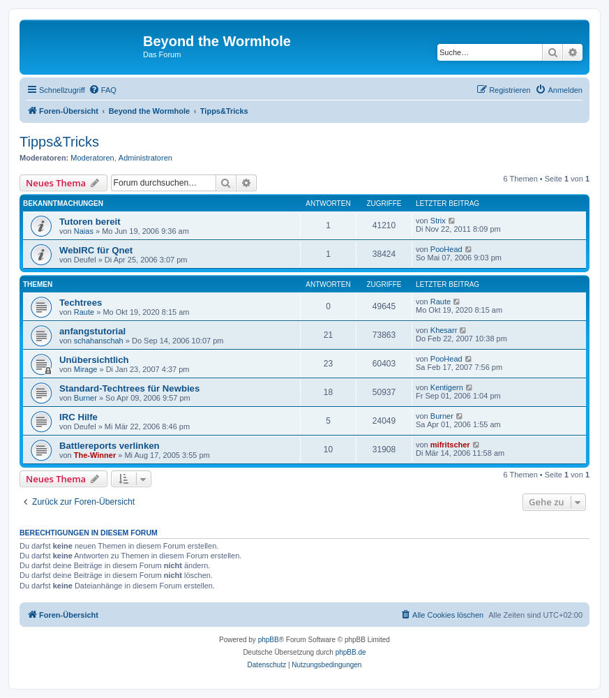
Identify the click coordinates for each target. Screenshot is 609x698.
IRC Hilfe (78, 417)
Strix (438, 220)
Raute (84, 312)
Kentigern (446, 387)
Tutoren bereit (90, 221)
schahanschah (98, 340)
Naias (83, 231)
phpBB (268, 640)
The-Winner (95, 455)
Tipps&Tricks (59, 141)
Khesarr (444, 330)
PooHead (446, 249)
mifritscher (450, 444)
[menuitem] (102, 90)
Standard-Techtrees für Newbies (129, 388)
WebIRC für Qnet (96, 250)
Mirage (86, 369)
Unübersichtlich (94, 360)
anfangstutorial (92, 331)
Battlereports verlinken (109, 445)
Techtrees (80, 302)
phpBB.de (351, 652)
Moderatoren (92, 158)
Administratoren (145, 158)
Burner (85, 398)
